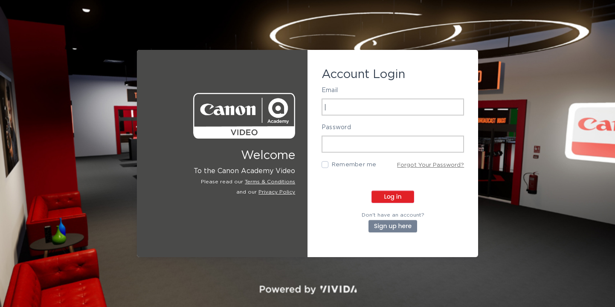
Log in (392, 196)
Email (330, 90)
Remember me (354, 164)
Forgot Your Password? (430, 165)
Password (336, 127)
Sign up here (393, 226)
